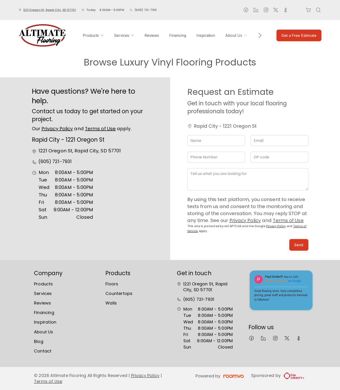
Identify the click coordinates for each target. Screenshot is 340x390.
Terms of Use (100, 128)
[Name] (216, 140)
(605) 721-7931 (146, 10)
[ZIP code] (279, 157)
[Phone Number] (216, 157)
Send (298, 245)
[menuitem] (93, 35)
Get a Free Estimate (298, 35)
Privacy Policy (57, 128)
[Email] (279, 140)
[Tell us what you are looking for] (247, 179)
